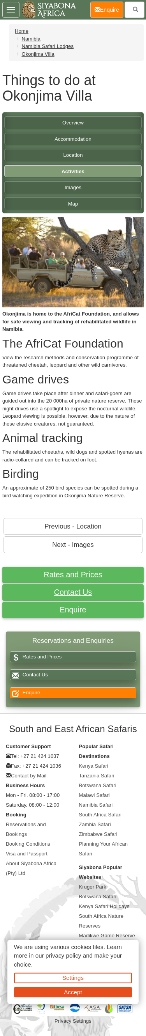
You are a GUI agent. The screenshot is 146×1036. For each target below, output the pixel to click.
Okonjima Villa (37, 54)
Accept (73, 991)
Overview (73, 123)
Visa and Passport (26, 854)
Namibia (30, 39)
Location (73, 155)
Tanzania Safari (96, 776)
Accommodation (73, 139)
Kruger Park (92, 887)
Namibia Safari (96, 805)
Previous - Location (73, 526)
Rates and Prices (73, 574)
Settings (73, 977)
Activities (73, 171)
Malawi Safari (94, 795)
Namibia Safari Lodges (47, 46)
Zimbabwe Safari (98, 834)
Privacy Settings (73, 1021)
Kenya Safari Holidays (104, 906)
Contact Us (73, 592)
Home (21, 31)
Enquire (73, 609)
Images (73, 187)
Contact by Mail (28, 776)
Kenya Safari (94, 766)
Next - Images (72, 544)
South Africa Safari (100, 815)
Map (73, 204)
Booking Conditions (28, 844)
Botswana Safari (97, 785)
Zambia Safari (95, 824)
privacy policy (63, 955)
